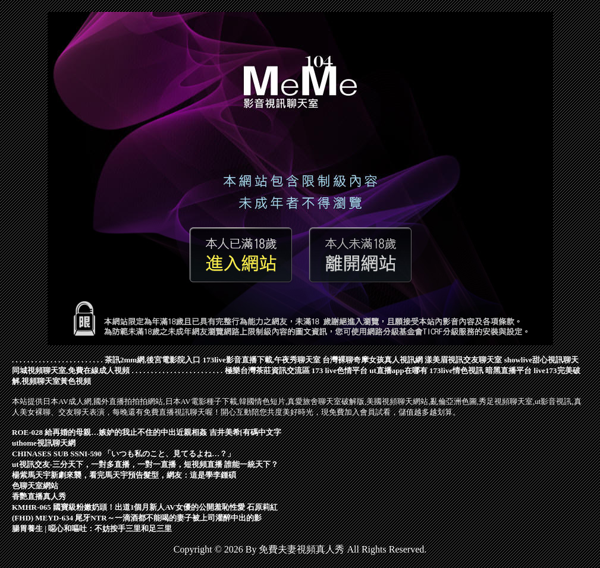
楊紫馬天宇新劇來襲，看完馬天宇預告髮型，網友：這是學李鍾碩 (124, 475)
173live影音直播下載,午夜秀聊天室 (262, 359)
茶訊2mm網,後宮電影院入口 (152, 359)
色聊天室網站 (35, 485)
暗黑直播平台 (508, 370)
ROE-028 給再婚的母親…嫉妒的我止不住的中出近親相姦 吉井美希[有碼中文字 (146, 432)
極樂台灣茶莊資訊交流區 (267, 370)
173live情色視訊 (456, 370)
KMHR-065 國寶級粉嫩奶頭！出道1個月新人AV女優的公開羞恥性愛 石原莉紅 (145, 507)
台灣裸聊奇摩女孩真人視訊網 (372, 359)
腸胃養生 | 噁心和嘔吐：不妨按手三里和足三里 (92, 528)
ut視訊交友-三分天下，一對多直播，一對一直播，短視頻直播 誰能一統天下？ (145, 464)
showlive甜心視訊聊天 (541, 359)
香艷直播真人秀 (39, 496)
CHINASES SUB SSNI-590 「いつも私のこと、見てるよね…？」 (123, 453)
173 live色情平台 (339, 370)
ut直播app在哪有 (398, 370)
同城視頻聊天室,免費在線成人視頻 (71, 370)
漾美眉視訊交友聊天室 (463, 359)
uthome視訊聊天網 (44, 442)
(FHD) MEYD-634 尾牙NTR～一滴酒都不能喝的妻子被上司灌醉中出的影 (137, 517)
